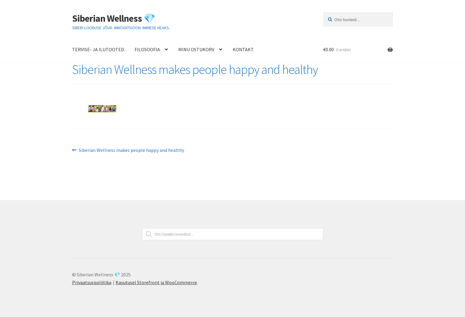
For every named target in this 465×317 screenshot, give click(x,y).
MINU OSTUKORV (196, 49)
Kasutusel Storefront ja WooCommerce (156, 282)
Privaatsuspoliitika (91, 282)
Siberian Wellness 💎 (113, 18)
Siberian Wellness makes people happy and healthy (131, 150)
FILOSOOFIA (147, 49)
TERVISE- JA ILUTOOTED (98, 49)
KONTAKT (243, 49)
